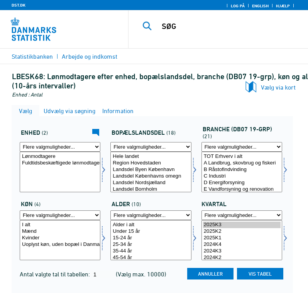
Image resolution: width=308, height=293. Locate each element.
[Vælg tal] (60, 172)
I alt (60, 225)
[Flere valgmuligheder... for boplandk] (150, 147)
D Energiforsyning (242, 183)
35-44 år (151, 251)
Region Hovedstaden (151, 163)
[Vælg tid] (241, 240)
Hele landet (151, 156)
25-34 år (151, 244)
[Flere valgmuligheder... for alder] (150, 215)
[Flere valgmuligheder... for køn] (60, 215)
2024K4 (242, 244)
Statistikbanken (32, 56)
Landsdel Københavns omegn (151, 176)
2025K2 (242, 231)
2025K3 (242, 225)
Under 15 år (151, 231)
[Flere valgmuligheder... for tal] (60, 147)
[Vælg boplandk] (150, 172)
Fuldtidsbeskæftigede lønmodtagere (60, 163)
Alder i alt (151, 225)
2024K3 (242, 251)
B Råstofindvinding (242, 169)
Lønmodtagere (60, 156)
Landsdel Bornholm (151, 189)
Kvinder (60, 238)
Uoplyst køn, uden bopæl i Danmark (60, 244)
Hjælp (283, 5)
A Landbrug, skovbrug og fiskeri (242, 163)
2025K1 (242, 238)
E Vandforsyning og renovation (242, 189)
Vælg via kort (278, 87)
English (260, 5)
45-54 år (151, 257)
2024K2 (242, 257)
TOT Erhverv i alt (242, 156)
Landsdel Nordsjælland (151, 183)
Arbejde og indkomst (89, 56)
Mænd (60, 231)
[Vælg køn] (60, 240)
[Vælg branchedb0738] (241, 172)
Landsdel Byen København (151, 169)
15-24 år (151, 238)
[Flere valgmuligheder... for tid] (241, 215)
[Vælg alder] (150, 240)
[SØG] (229, 26)
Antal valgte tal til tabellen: (55, 274)
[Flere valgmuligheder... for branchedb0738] (241, 147)
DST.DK (18, 5)
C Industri (242, 176)
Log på (238, 5)
